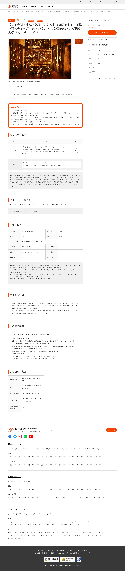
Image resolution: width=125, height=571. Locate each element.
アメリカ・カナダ (78, 497)
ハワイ (55, 497)
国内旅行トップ (15, 444)
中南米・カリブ (90, 497)
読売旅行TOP (11, 11)
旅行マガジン (51, 6)
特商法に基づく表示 (62, 553)
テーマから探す (71, 449)
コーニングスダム (46, 535)
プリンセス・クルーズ (93, 522)
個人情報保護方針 (75, 553)
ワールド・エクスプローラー (61, 532)
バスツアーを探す (13, 449)
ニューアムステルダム (59, 535)
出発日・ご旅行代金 (40, 94)
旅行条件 (51, 94)
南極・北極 (101, 497)
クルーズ (42, 6)
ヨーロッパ (11, 497)
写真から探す (95, 449)
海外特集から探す (13, 481)
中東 (26, 497)
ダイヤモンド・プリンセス (16, 535)
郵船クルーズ (74, 524)
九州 (36, 11)
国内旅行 (24, 6)
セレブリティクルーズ (78, 522)
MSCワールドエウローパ (27, 532)
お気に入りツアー (81, 2)
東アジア (39, 497)
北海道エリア (12, 457)
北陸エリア (44, 457)
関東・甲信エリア (33, 457)
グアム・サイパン (65, 497)
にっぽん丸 (11, 538)
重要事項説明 (60, 94)
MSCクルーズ (12, 522)
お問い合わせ (92, 2)
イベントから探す (84, 449)
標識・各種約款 (82, 550)
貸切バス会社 (51, 550)
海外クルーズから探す (45, 514)
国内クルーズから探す (30, 514)
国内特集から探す (59, 449)
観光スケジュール (26, 94)
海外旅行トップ (15, 477)
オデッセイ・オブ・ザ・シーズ (97, 535)
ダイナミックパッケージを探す (30, 449)
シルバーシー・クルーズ (62, 522)
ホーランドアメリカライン (16, 524)
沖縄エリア (98, 457)
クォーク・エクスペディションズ (42, 522)
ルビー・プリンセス (32, 535)
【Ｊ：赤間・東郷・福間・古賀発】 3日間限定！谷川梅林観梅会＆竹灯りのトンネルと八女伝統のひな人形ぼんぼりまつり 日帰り (77, 11)
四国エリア (80, 457)
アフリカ (19, 497)
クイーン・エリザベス (43, 532)
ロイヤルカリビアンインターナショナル (37, 524)
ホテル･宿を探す (47, 449)
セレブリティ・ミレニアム (94, 532)
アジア (32, 497)
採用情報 (44, 553)
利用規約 (51, 553)
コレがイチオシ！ (13, 94)
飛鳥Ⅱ (19, 538)
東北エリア (22, 457)
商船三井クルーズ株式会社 (60, 524)
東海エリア (53, 457)
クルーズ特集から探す (14, 514)
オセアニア (48, 497)
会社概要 (37, 553)
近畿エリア (62, 457)
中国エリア (71, 457)
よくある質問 (113, 2)
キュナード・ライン (25, 522)
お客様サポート (103, 2)
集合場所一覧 (42, 550)
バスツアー (26, 11)
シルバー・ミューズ (78, 532)
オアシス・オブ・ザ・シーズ (77, 535)
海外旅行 (33, 6)
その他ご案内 (70, 94)
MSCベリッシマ (13, 532)
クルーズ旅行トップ (17, 509)
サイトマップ (86, 553)
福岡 (32, 11)
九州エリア (89, 457)
